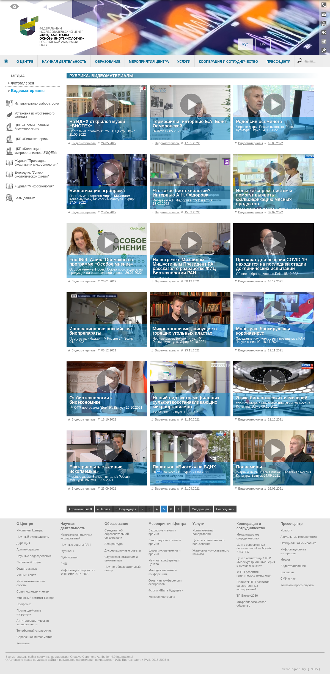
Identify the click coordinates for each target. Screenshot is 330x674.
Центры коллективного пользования (208, 542)
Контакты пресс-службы (297, 585)
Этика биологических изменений (271, 397)
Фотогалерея (22, 83)
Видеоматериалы (28, 90)
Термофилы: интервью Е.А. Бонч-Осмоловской (190, 123)
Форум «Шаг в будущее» (165, 590)
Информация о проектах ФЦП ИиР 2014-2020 (78, 572)
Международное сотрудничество (248, 536)
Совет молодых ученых (32, 591)
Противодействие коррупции (28, 612)
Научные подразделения (33, 556)
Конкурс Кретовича (161, 596)
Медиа (18, 76)
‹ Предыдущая (126, 509)
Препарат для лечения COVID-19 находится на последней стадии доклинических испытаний (271, 264)
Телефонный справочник (33, 630)
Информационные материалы (293, 551)
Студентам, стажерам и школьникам (121, 558)
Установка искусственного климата (211, 552)
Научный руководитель (32, 536)
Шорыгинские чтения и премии (164, 552)
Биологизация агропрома (97, 190)
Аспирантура (114, 543)
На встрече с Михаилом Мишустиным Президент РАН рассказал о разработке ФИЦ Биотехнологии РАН (185, 266)
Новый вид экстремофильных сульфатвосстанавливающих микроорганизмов (186, 402)
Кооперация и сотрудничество (228, 62)
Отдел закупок (26, 568)
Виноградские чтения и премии (164, 542)
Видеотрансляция (293, 565)
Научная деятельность (64, 62)
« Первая (103, 509)
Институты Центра (29, 530)
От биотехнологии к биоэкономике (90, 400)
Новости (286, 530)
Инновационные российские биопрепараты (100, 330)
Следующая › (201, 509)
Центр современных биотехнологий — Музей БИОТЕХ (254, 548)
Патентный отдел (28, 562)
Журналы (67, 551)
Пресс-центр (278, 62)
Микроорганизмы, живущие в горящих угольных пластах (185, 330)
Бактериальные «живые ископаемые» (95, 469)
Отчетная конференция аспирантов (165, 582)
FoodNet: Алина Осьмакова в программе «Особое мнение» (101, 261)
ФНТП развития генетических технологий (254, 573)
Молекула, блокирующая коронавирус (263, 330)
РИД (64, 563)
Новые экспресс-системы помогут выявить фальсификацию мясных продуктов (264, 197)
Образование (107, 62)
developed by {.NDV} (301, 669)
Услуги (183, 62)
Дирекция (23, 543)
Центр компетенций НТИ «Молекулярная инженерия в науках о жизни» (256, 561)
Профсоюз (23, 604)
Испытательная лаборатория (203, 532)
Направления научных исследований (76, 536)
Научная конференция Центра (164, 562)
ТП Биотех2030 (247, 595)
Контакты (23, 643)
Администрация (27, 549)
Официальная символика (298, 543)
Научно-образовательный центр (123, 568)
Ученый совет (26, 575)
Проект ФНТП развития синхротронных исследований (253, 585)
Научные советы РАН (75, 544)
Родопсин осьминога (259, 121)
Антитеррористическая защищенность (32, 622)
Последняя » (225, 509)
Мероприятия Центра (149, 62)
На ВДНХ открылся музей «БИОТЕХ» (97, 123)
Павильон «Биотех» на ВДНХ (184, 467)
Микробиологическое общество (251, 603)
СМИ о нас (288, 578)
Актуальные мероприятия (298, 536)
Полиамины (249, 467)
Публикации (69, 557)
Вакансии (287, 572)
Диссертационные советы (123, 550)
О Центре (24, 62)
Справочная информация (34, 636)
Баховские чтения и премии (162, 532)
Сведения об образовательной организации (117, 534)
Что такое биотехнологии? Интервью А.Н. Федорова (181, 192)
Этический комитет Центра (35, 597)
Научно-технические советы (30, 583)
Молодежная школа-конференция (162, 572)
